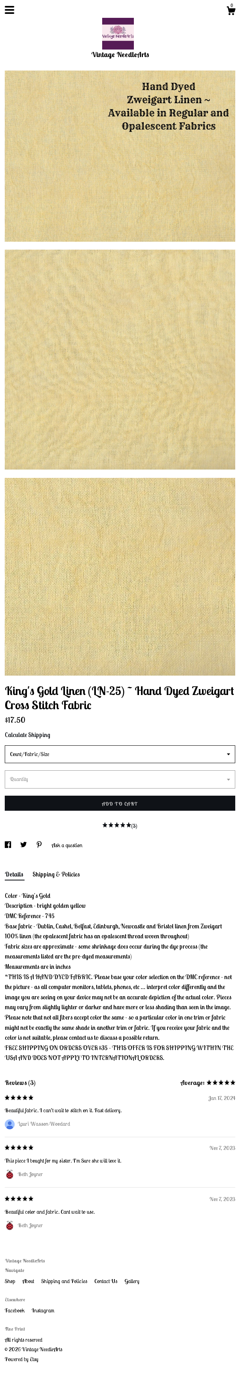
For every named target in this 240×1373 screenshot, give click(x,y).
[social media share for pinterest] (40, 845)
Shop (10, 1281)
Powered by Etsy (21, 1359)
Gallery (131, 1281)
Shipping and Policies (64, 1281)
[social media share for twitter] (24, 845)
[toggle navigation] (9, 10)
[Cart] (231, 12)
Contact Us (106, 1281)
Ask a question (66, 845)
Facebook (15, 1310)
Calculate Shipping (27, 735)
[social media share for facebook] (8, 845)
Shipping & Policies (56, 874)
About (28, 1281)
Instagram (43, 1310)
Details (15, 874)
